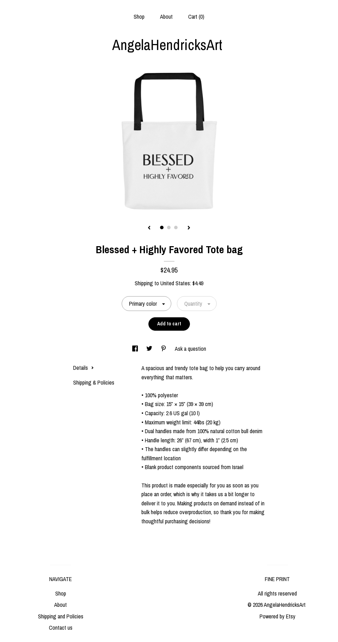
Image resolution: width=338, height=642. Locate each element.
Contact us (60, 627)
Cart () (196, 16)
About (166, 16)
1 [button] (162, 227)
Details (83, 368)
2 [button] (169, 227)
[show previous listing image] (149, 228)
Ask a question (190, 349)
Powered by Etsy (277, 616)
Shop (139, 16)
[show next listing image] (189, 228)
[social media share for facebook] (135, 349)
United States (175, 283)
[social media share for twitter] (150, 349)
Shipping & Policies (93, 382)
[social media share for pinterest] (164, 349)
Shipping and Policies (60, 616)
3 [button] (176, 227)
